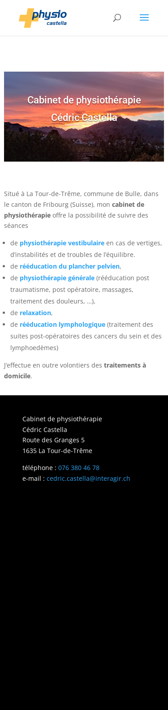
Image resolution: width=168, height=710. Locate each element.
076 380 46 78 (78, 467)
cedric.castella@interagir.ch (88, 478)
